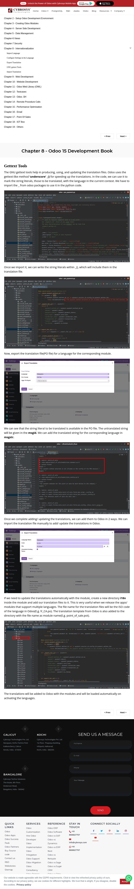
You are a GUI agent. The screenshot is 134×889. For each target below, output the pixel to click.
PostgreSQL (57, 11)
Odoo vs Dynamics (52, 841)
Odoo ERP (53, 828)
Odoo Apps (10, 835)
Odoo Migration (33, 862)
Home (36, 11)
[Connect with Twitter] (102, 830)
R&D (68, 11)
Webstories (10, 866)
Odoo (7, 831)
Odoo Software (55, 832)
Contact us (10, 858)
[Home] (19, 11)
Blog (94, 11)
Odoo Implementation (34, 845)
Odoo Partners (12, 847)
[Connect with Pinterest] (110, 830)
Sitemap (9, 870)
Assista (76, 11)
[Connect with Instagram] (95, 837)
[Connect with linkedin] (118, 830)
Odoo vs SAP (54, 836)
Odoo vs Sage (54, 862)
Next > (123, 136)
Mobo (85, 11)
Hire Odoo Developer (31, 838)
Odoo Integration (31, 853)
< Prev (107, 136)
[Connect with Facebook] (93, 830)
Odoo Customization (33, 830)
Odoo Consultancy (32, 868)
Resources (104, 11)
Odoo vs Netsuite (52, 857)
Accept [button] (125, 881)
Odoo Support (33, 858)
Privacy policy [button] (24, 885)
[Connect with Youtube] (104, 837)
